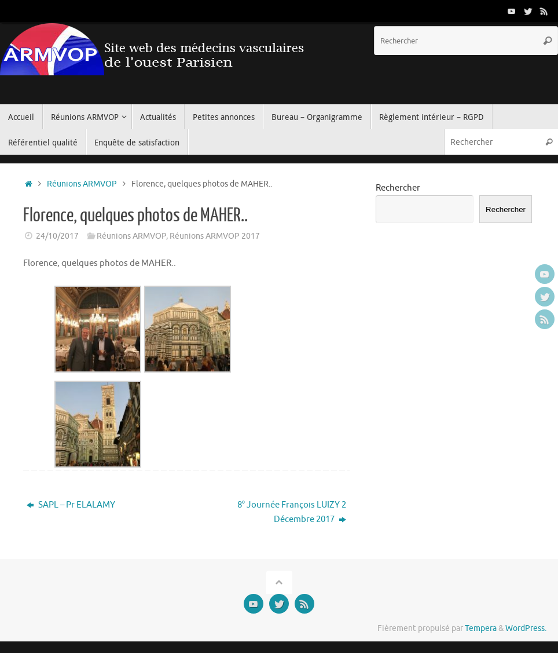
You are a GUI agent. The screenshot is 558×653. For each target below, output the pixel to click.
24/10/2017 (57, 236)
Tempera (481, 628)
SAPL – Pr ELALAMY (71, 504)
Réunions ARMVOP (82, 184)
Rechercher (398, 188)
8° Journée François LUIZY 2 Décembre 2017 (291, 512)
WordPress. (525, 628)
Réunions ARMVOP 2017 (215, 236)
